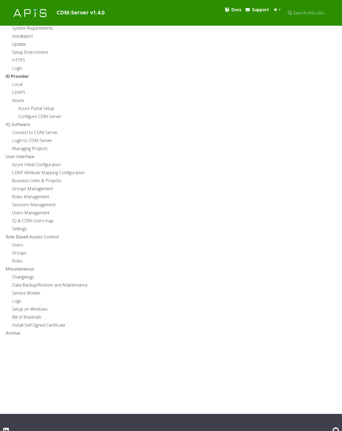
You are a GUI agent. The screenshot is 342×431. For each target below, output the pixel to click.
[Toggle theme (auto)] (276, 8)
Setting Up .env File (204, 219)
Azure (85, 182)
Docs (76, 27)
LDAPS (86, 168)
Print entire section (305, 24)
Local (85, 155)
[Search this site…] (312, 8)
